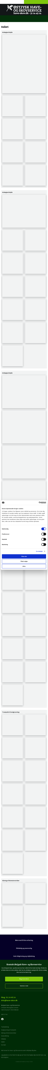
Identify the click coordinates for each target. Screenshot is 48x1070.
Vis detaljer (39, 551)
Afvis (24, 566)
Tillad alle (24, 556)
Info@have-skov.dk (9, 1000)
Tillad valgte (24, 561)
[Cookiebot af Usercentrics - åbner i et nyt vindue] (39, 503)
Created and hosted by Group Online (24, 1061)
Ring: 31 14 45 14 (8, 997)
